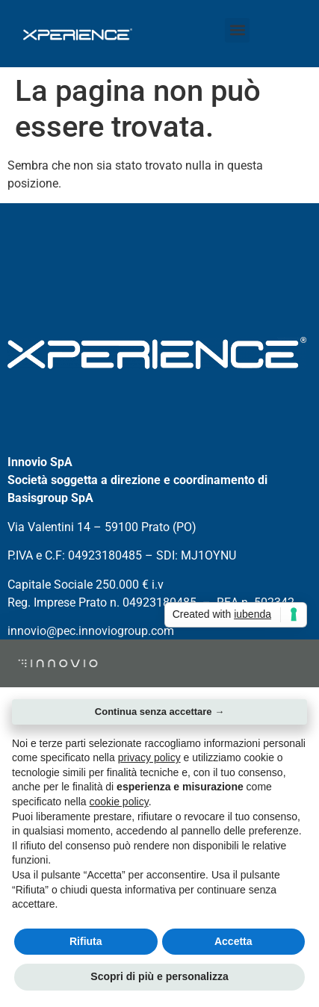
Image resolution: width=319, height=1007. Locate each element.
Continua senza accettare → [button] (159, 711)
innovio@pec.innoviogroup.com (90, 631)
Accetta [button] (233, 941)
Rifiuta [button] (85, 941)
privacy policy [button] (149, 757)
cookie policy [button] (119, 802)
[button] (237, 30)
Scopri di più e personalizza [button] (159, 976)
